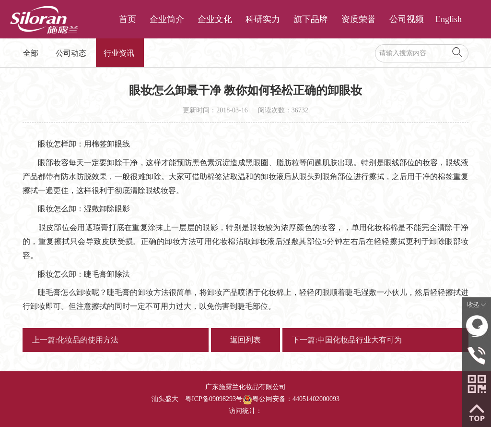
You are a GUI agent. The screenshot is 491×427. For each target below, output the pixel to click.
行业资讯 (119, 53)
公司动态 (71, 53)
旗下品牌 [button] (310, 19)
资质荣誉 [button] (358, 19)
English (448, 19)
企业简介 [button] (167, 19)
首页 (127, 19)
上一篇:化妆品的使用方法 (75, 340)
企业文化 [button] (215, 19)
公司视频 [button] (406, 19)
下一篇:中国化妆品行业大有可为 (346, 340)
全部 (30, 53)
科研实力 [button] (263, 19)
